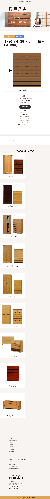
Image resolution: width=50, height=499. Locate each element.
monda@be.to (26, 123)
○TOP (10, 439)
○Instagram (12, 464)
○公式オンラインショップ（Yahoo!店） (18, 459)
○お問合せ (11, 451)
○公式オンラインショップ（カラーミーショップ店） (21, 461)
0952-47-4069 (26, 119)
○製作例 (11, 444)
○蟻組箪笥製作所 (13, 440)
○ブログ (11, 448)
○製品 (10, 442)
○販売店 (11, 446)
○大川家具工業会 (13, 466)
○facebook (11, 462)
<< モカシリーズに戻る (10, 140)
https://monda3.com (26, 125)
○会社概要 (11, 449)
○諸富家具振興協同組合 (14, 468)
